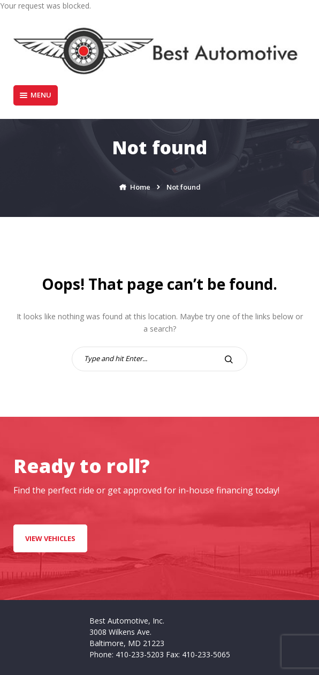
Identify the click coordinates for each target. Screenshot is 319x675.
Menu (35, 95)
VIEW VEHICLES (50, 538)
